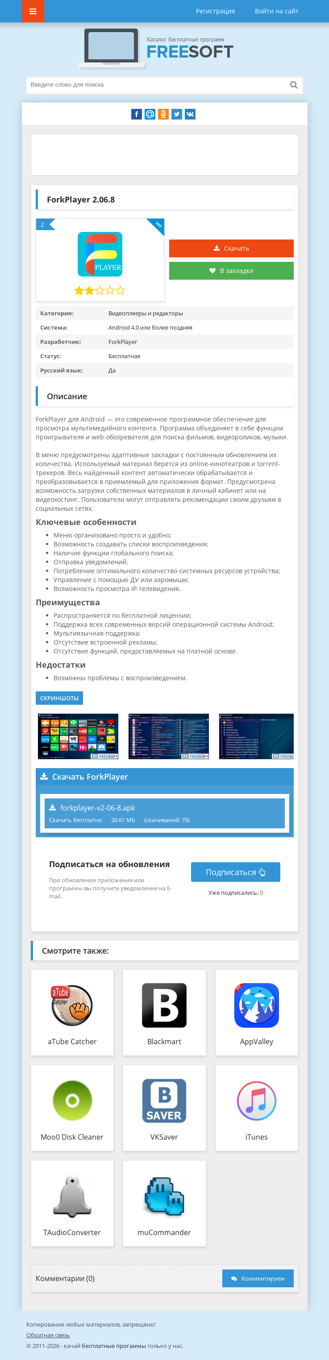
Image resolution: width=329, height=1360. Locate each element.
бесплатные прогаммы (114, 1346)
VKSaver (164, 1137)
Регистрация (215, 11)
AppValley (256, 1041)
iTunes (257, 1137)
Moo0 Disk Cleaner (72, 1137)
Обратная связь (48, 1335)
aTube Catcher (72, 1041)
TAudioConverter (72, 1232)
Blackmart (164, 1041)
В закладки (231, 270)
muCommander (164, 1232)
